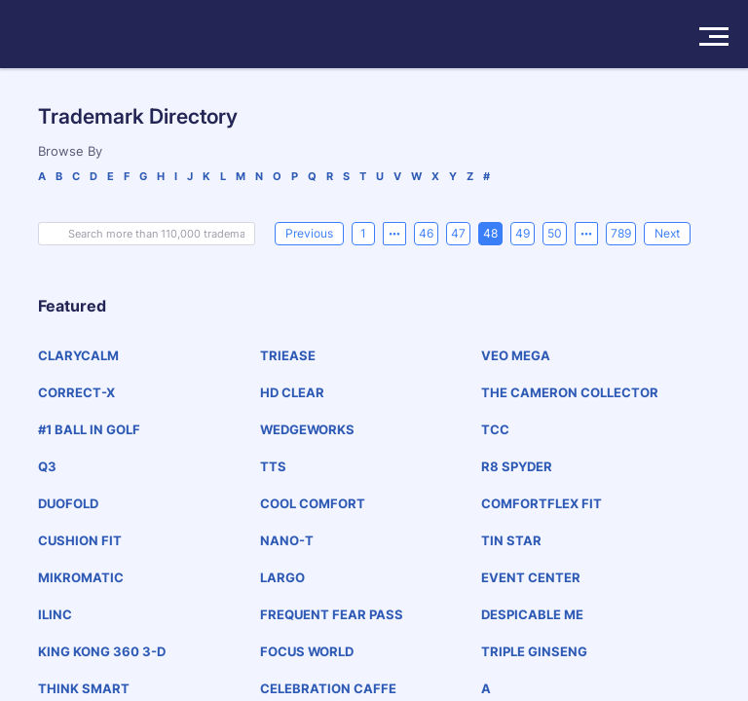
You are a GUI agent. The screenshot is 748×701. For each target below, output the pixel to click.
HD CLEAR (292, 392)
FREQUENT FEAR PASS (331, 614)
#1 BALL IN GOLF (89, 429)
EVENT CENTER (530, 577)
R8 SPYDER (516, 466)
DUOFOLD (68, 503)
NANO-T (287, 540)
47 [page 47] (458, 233)
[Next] (667, 233)
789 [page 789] (621, 233)
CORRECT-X (76, 392)
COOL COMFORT (312, 503)
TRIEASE (288, 355)
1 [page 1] (363, 233)
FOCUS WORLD (307, 651)
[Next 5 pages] (586, 233)
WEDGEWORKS (307, 429)
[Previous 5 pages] (394, 233)
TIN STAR (511, 540)
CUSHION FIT (80, 540)
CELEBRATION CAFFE (328, 688)
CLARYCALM (78, 355)
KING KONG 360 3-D (102, 651)
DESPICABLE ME (532, 614)
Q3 (47, 466)
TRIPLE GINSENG (534, 651)
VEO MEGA (515, 355)
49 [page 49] (522, 233)
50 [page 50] (554, 233)
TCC (495, 429)
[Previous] (309, 233)
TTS (273, 466)
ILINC (55, 614)
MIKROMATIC (81, 577)
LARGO (282, 577)
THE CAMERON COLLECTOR (569, 392)
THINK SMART (84, 688)
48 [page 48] (490, 233)
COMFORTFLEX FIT (541, 503)
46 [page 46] (426, 233)
